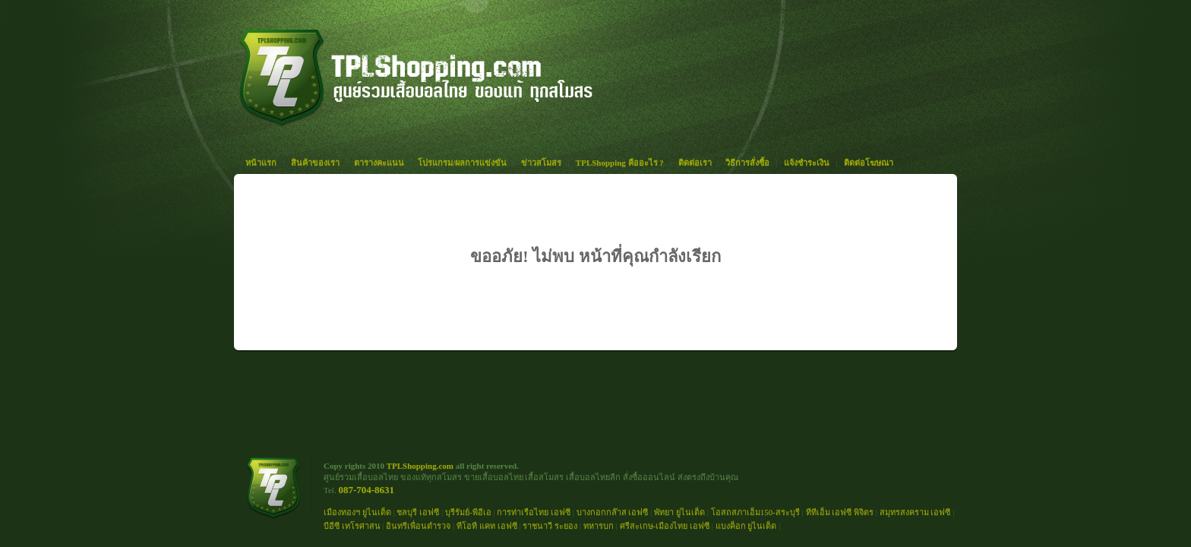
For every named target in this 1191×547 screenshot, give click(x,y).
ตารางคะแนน (379, 162)
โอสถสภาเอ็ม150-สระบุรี (755, 512)
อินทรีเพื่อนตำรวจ (418, 525)
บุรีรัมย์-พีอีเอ (468, 512)
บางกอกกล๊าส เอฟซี (613, 512)
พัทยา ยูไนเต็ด (679, 512)
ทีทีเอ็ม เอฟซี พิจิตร (840, 512)
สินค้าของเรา (315, 162)
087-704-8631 (366, 489)
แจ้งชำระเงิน (806, 162)
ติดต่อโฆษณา (868, 162)
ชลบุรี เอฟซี (417, 512)
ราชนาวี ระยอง (550, 525)
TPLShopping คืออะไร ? (620, 162)
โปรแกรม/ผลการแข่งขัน (462, 162)
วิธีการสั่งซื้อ (747, 162)
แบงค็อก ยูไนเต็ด (746, 525)
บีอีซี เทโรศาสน (352, 525)
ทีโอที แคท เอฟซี (486, 525)
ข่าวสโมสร (541, 162)
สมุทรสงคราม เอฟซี (915, 512)
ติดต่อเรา (695, 162)
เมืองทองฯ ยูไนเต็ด (357, 512)
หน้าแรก (260, 162)
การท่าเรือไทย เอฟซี (533, 512)
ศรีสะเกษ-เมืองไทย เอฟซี (664, 525)
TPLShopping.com (420, 465)
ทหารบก (598, 525)
